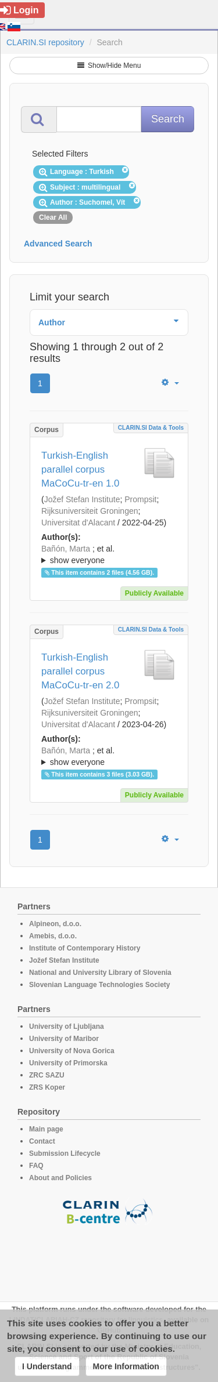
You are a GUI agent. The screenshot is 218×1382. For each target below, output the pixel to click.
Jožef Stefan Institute (82, 499)
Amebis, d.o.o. (53, 936)
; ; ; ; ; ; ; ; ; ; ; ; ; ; (109, 756)
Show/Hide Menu (109, 65)
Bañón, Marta (65, 548)
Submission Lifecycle (65, 1153)
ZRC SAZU (47, 1075)
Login (19, 10)
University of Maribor (64, 1039)
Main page (46, 1129)
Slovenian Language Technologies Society (99, 985)
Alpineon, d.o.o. (55, 924)
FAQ (36, 1166)
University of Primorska (68, 1063)
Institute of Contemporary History (84, 948)
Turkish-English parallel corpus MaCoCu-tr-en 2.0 (80, 671)
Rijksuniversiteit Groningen (89, 511)
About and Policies (60, 1178)
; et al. (109, 555)
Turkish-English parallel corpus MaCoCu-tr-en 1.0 (80, 469)
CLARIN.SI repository (45, 42)
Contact (42, 1141)
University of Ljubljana (66, 1026)
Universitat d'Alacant (78, 522)
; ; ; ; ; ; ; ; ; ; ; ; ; (109, 554)
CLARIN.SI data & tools (151, 428)
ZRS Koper (47, 1087)
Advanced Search (58, 243)
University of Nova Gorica (72, 1051)
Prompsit (140, 499)
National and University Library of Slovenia (100, 973)
